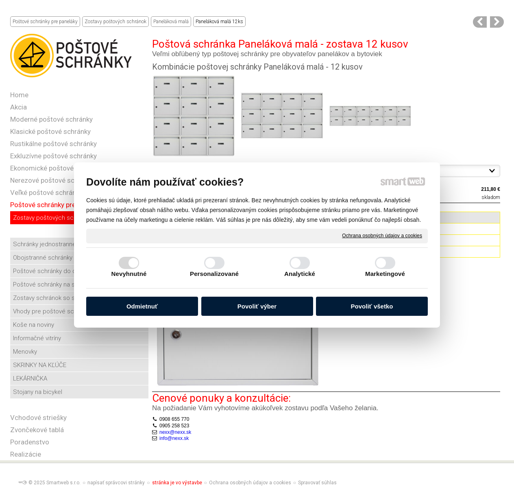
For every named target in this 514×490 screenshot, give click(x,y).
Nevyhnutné (129, 273)
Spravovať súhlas (317, 483)
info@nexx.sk (174, 438)
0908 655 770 (174, 419)
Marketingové (385, 273)
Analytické (299, 273)
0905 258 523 (174, 426)
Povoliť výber (257, 306)
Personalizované (214, 273)
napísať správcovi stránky (116, 483)
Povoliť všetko (372, 306)
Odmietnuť (142, 306)
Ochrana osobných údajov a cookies (382, 235)
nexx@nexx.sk (175, 432)
